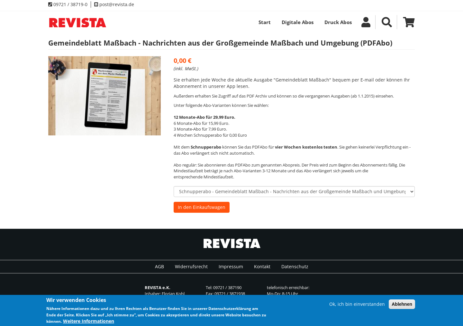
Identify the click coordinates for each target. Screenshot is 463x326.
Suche (387, 22)
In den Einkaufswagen (201, 207)
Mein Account (366, 22)
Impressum (231, 266)
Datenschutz (294, 266)
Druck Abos (338, 22)
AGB (159, 266)
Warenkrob (406, 22)
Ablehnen (402, 305)
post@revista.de (114, 4)
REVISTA (77, 22)
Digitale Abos (297, 22)
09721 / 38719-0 (67, 4)
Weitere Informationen (88, 322)
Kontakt (262, 266)
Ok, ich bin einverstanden (357, 305)
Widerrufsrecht (191, 266)
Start (265, 22)
